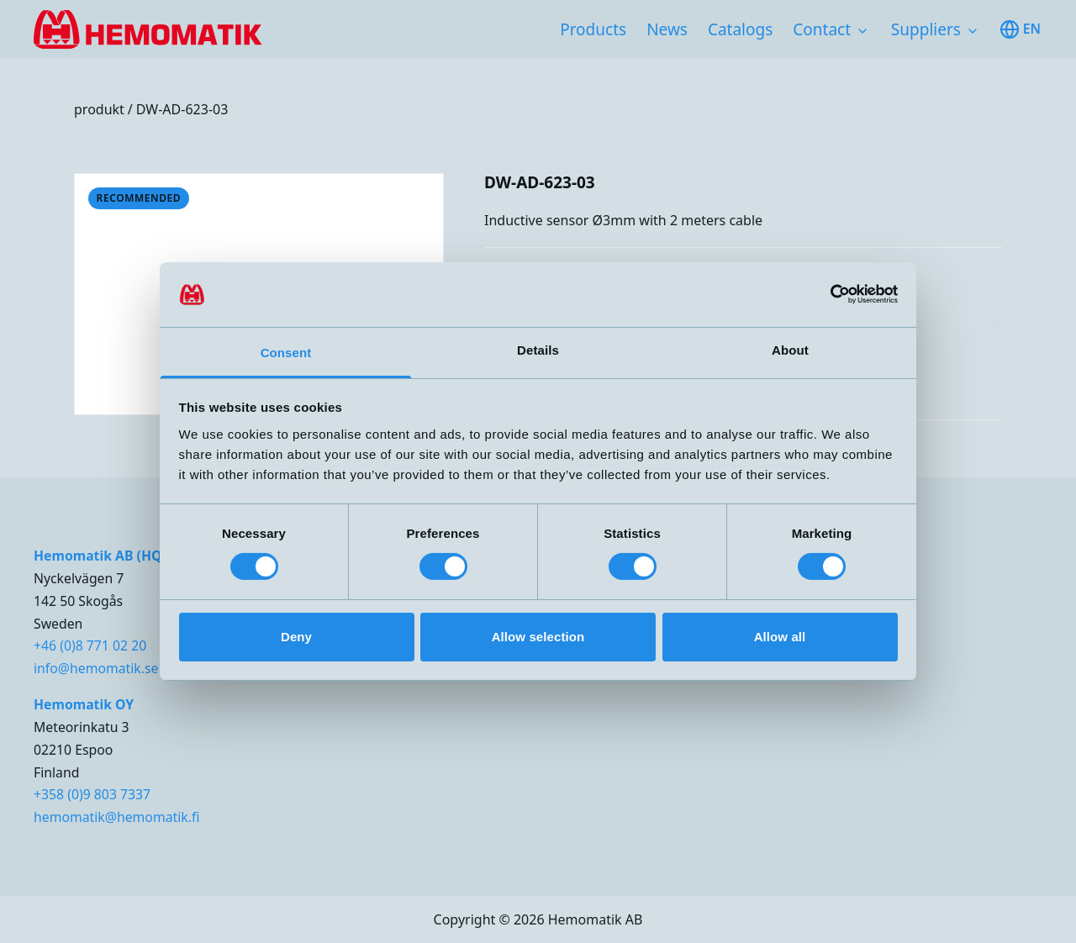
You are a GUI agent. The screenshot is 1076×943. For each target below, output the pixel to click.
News (667, 29)
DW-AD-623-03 (182, 109)
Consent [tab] (286, 352)
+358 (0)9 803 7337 (92, 794)
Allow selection (538, 637)
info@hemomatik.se (96, 668)
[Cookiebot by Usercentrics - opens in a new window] (824, 294)
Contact (822, 29)
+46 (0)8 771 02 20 (90, 645)
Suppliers (926, 29)
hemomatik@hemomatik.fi (116, 817)
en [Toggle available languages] (1020, 29)
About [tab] (790, 350)
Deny (296, 637)
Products (593, 29)
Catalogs (740, 29)
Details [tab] (538, 350)
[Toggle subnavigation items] (862, 31)
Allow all (780, 637)
